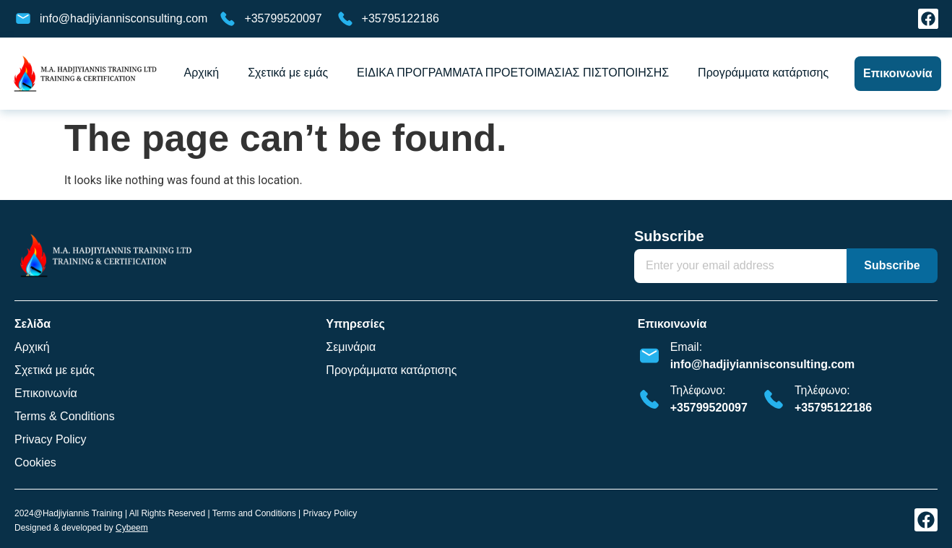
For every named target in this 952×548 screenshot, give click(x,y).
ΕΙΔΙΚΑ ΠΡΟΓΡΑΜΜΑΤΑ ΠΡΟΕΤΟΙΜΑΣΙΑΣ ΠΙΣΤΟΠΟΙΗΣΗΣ (513, 72)
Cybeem (132, 528)
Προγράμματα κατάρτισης (763, 72)
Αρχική (202, 72)
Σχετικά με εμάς (288, 72)
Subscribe (669, 236)
